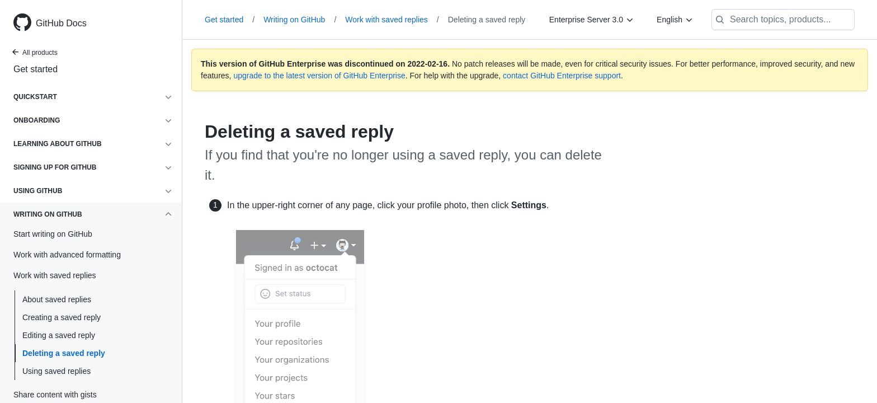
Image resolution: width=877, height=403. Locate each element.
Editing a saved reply (58, 335)
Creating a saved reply (61, 317)
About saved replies (56, 299)
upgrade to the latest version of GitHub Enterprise (319, 75)
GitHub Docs (61, 23)
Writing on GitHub (299, 19)
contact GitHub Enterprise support (562, 75)
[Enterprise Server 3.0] (591, 19)
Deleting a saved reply (63, 353)
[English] (675, 19)
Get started (35, 69)
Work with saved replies (391, 19)
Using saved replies (56, 371)
